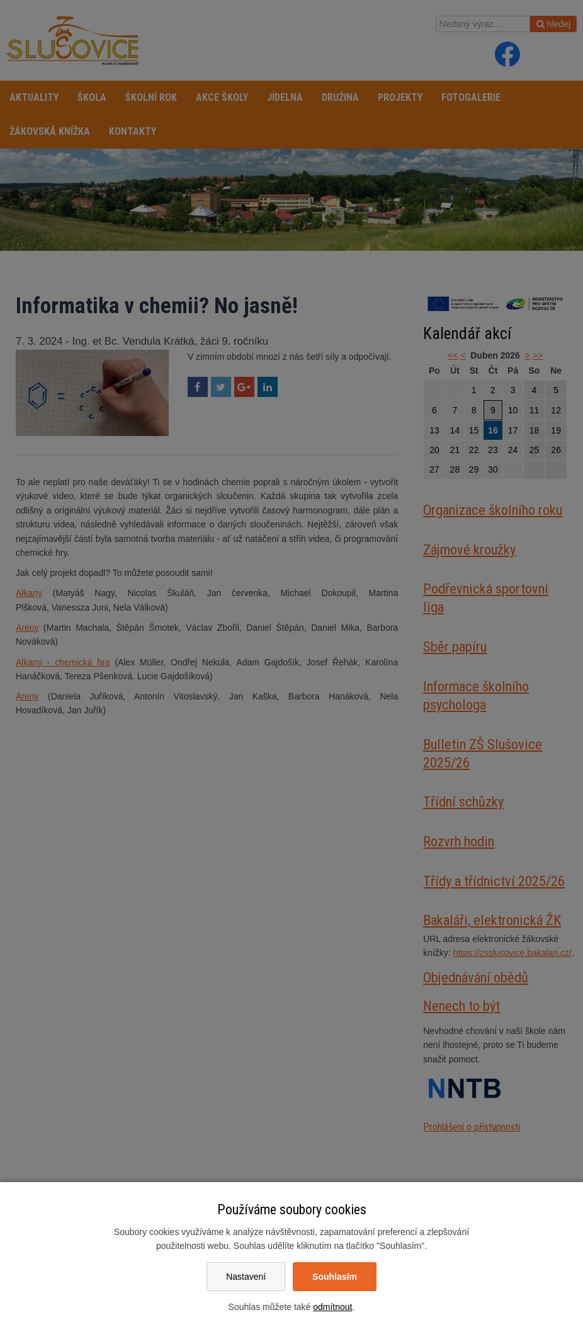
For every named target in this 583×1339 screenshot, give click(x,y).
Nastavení (246, 1277)
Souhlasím (334, 1277)
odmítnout (332, 1307)
